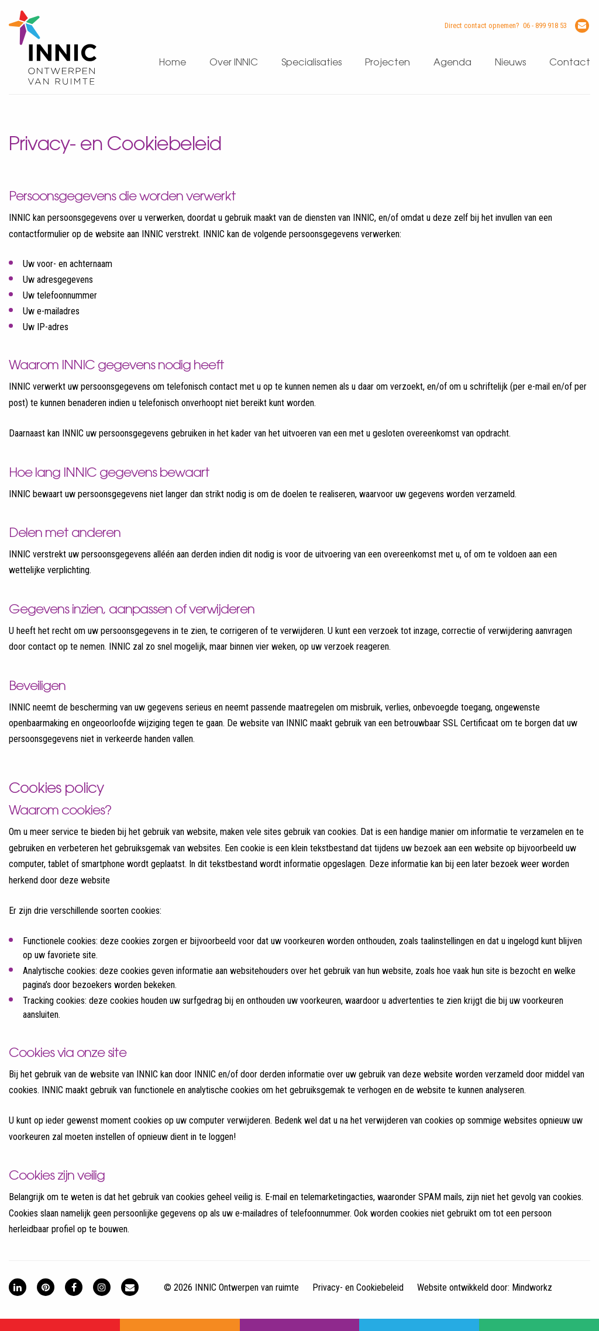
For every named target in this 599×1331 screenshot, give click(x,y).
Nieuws (510, 62)
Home (172, 62)
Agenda (452, 62)
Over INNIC (233, 62)
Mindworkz (532, 1287)
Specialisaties (311, 62)
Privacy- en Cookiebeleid (358, 1287)
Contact (569, 62)
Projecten (387, 62)
